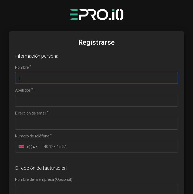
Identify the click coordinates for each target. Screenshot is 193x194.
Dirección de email (30, 113)
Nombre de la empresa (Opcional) (43, 179)
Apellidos (23, 90)
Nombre (22, 67)
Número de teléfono (32, 136)
